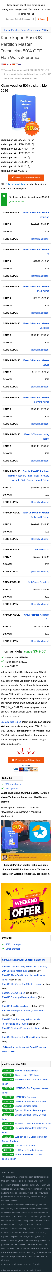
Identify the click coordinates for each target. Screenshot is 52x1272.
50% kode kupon (13, 784)
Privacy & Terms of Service (29, 1264)
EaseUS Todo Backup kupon (16, 1006)
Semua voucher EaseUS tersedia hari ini (23, 960)
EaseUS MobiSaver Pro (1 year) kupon (21, 1037)
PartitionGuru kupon (25, 1145)
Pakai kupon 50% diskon (26, 177)
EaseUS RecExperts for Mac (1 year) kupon (23, 1010)
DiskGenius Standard (38, 582)
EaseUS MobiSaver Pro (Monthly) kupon (22, 984)
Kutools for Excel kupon (26, 1071)
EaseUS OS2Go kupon (13, 993)
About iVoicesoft (34, 1270)
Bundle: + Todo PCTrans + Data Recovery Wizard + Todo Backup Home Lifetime (28, 475)
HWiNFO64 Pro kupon (26, 1097)
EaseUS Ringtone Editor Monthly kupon (21, 1028)
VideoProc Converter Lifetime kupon (33, 1123)
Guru (42, 549)
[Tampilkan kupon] (40, 239)
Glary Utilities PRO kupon (27, 1075)
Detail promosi (12, 788)
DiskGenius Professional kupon (30, 1101)
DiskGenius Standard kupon (29, 1150)
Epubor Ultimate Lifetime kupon (30, 1110)
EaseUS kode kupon (11, 722)
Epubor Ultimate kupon (26, 1106)
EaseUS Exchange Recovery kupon (19, 997)
